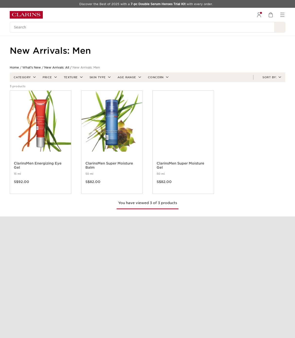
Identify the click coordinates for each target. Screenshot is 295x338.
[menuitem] (259, 15)
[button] (24, 77)
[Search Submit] (280, 27)
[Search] (142, 27)
